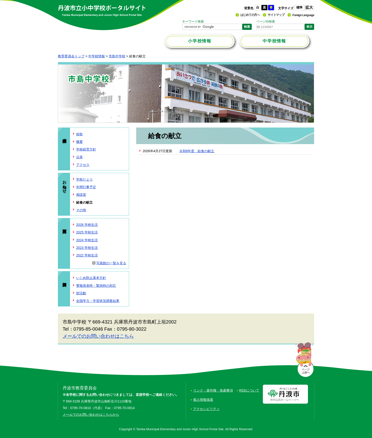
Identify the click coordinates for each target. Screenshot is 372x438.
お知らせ (64, 184)
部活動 (81, 293)
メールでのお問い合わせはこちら (98, 336)
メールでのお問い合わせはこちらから (91, 414)
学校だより (84, 179)
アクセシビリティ (206, 409)
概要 (79, 142)
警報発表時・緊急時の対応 (96, 285)
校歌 (79, 134)
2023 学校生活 (87, 248)
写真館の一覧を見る (111, 263)
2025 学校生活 (87, 232)
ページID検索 (265, 21)
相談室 (81, 194)
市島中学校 (117, 56)
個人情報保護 (203, 400)
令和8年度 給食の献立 (196, 151)
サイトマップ (276, 15)
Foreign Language (303, 15)
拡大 (309, 7)
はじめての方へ (250, 15)
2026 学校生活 (87, 225)
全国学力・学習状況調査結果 (97, 301)
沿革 (79, 157)
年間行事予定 (86, 187)
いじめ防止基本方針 (91, 278)
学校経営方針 (86, 149)
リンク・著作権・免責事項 (213, 390)
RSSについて (249, 390)
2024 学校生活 (87, 240)
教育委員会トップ (71, 56)
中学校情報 (96, 56)
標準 (299, 7)
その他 (81, 210)
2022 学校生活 (87, 255)
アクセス (82, 165)
